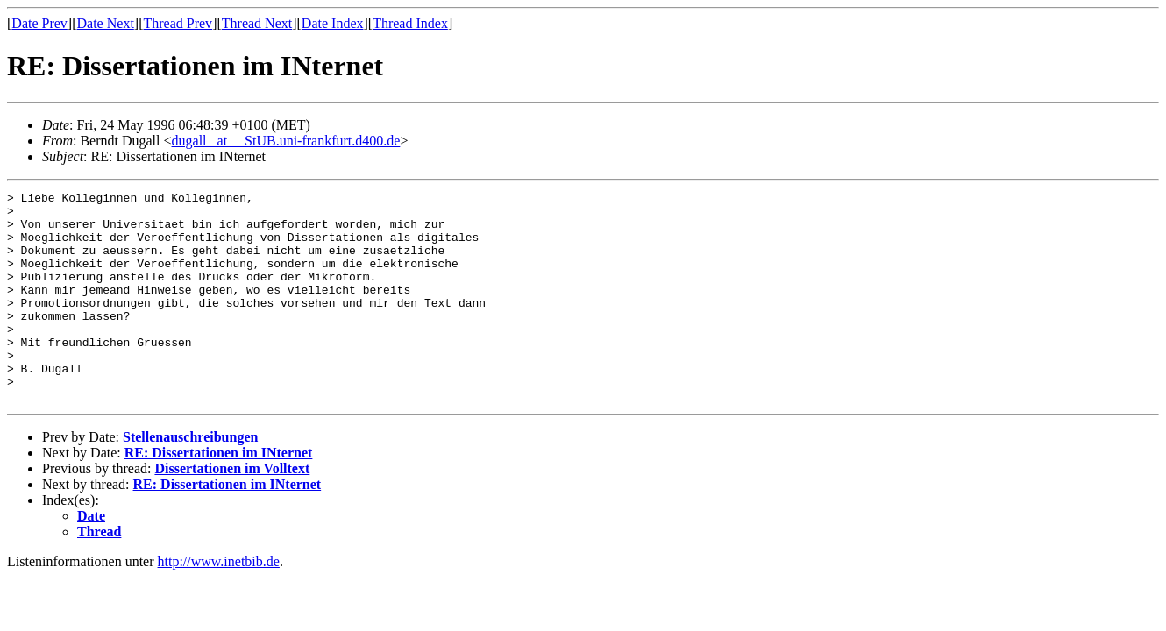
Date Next (105, 23)
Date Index (333, 23)
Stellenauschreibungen (190, 478)
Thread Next (257, 23)
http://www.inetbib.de (219, 603)
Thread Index (410, 23)
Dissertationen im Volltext (231, 510)
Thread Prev (177, 23)
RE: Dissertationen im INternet (218, 494)
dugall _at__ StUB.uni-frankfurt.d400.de (286, 140)
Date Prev (39, 23)
